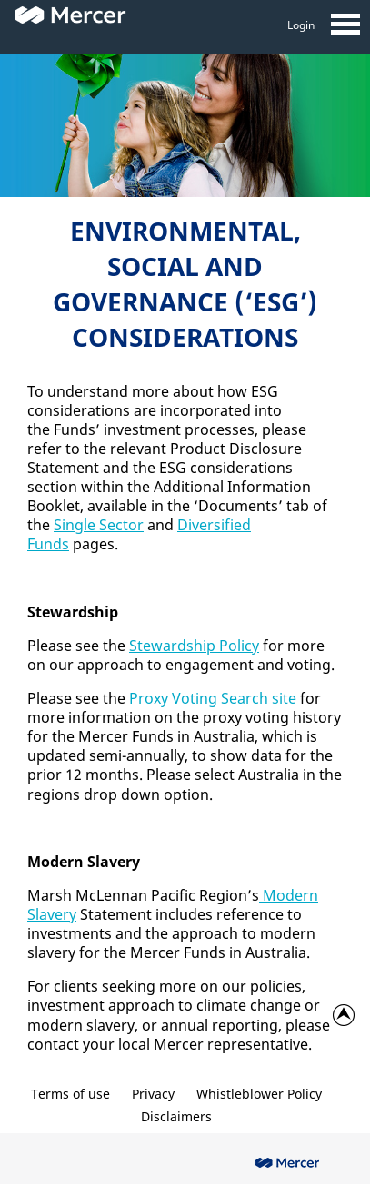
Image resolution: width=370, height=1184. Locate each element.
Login (301, 25)
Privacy (153, 1093)
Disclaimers (176, 1116)
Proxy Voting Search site (212, 698)
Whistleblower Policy (259, 1093)
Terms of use (70, 1093)
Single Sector (99, 525)
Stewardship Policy (194, 646)
